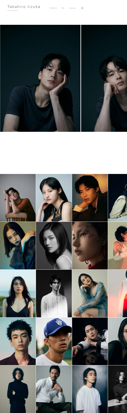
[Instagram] (82, 8)
